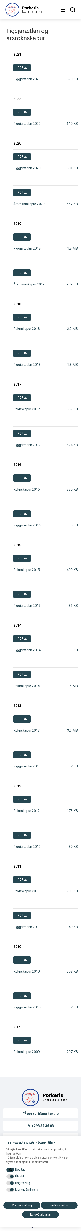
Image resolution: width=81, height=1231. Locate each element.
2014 (17, 625)
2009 (17, 1027)
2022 (17, 99)
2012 (17, 786)
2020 (17, 143)
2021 (17, 54)
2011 (17, 866)
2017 (17, 384)
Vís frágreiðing (22, 1205)
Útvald (19, 1176)
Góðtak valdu (59, 1205)
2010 (17, 947)
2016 (17, 465)
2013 (17, 706)
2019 (17, 224)
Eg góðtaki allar (40, 1214)
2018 (17, 304)
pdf (22, 67)
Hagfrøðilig (22, 1183)
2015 (17, 545)
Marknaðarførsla (26, 1189)
